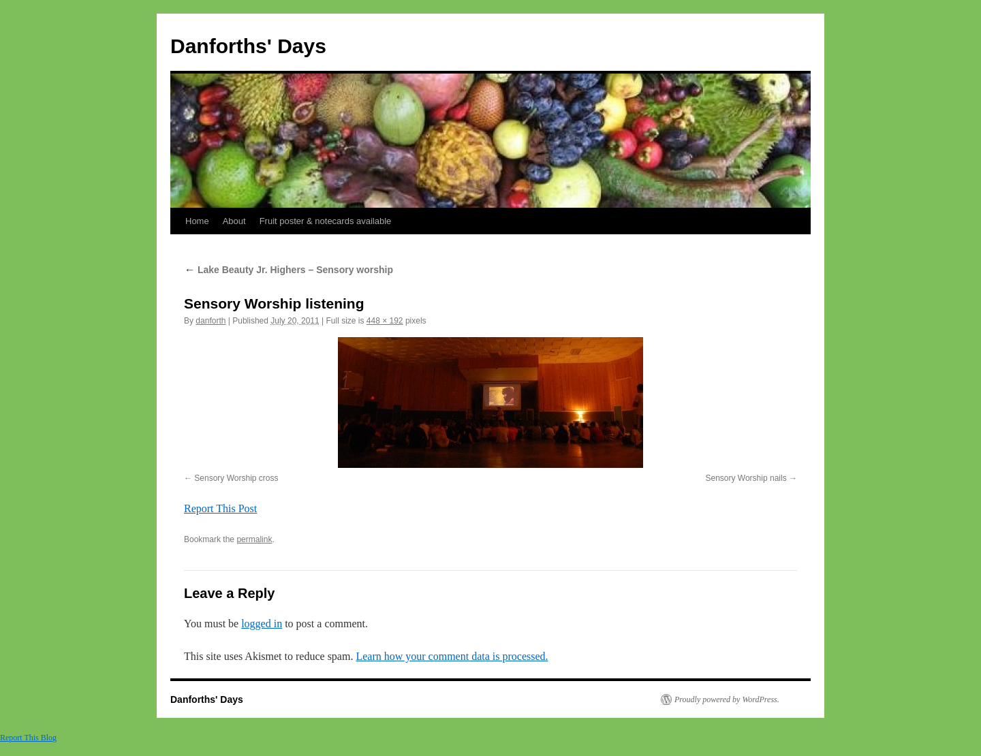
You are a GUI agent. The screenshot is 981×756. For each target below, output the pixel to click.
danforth (210, 321)
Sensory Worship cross (236, 478)
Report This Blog (28, 737)
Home (197, 221)
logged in (261, 623)
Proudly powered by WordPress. (726, 699)
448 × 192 (385, 321)
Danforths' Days (248, 46)
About (234, 221)
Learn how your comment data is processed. (452, 656)
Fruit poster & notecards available (326, 221)
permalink (254, 539)
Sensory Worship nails (745, 478)
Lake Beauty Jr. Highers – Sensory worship (288, 269)
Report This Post (220, 508)
